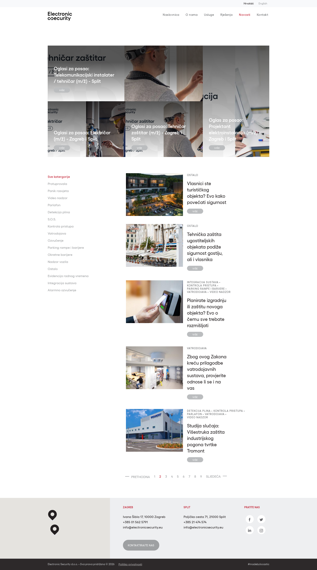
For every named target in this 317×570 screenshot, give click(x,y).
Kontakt (262, 14)
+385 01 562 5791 (135, 522)
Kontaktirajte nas (141, 545)
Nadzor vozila (58, 262)
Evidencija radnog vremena (68, 276)
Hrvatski (249, 3)
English (263, 3)
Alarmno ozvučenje (62, 290)
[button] (54, 530)
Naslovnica (171, 14)
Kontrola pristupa (61, 226)
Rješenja (226, 14)
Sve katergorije (59, 176)
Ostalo (53, 269)
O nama (192, 14)
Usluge (209, 14)
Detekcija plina (59, 212)
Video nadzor (58, 198)
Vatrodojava (57, 233)
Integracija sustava (62, 283)
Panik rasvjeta (58, 191)
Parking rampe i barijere (66, 247)
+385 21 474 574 (195, 522)
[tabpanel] (125, 73)
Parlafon (54, 205)
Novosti (244, 14)
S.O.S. (52, 219)
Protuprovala (57, 184)
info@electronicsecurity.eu (143, 527)
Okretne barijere (60, 254)
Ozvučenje (55, 240)
